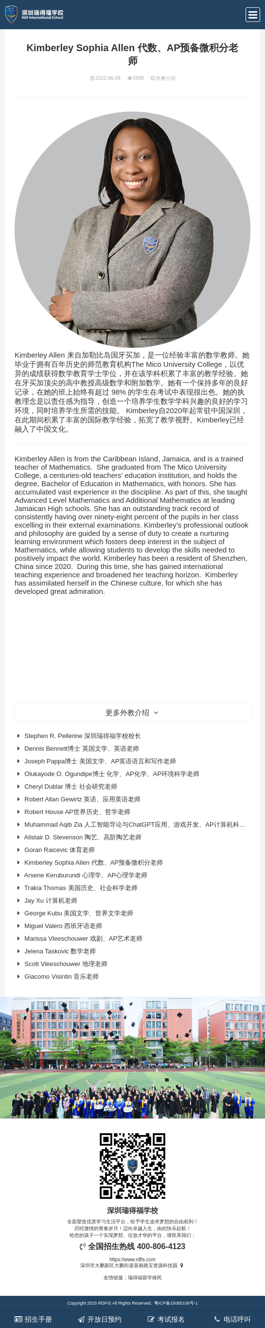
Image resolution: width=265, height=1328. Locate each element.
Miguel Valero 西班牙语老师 (63, 926)
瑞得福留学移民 (145, 1277)
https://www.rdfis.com (132, 1259)
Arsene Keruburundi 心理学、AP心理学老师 (86, 875)
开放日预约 (99, 1319)
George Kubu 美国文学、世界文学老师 (78, 913)
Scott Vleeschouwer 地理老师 (65, 964)
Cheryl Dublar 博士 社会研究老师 (70, 786)
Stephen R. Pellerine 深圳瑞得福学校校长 (82, 736)
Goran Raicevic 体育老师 (59, 850)
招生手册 (33, 1319)
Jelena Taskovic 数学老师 (60, 951)
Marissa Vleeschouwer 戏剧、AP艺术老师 (83, 938)
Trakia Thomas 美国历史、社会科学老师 (81, 888)
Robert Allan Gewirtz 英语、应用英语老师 (82, 799)
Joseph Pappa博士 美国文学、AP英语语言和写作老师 (100, 761)
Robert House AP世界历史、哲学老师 (77, 812)
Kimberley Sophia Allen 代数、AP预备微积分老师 (93, 862)
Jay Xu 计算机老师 (50, 900)
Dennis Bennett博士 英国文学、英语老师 (81, 748)
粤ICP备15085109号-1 (176, 1303)
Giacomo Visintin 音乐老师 (61, 976)
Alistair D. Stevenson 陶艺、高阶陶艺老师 (82, 837)
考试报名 (165, 1319)
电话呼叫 (232, 1319)
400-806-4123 (161, 1246)
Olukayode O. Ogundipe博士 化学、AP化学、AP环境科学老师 (111, 774)
